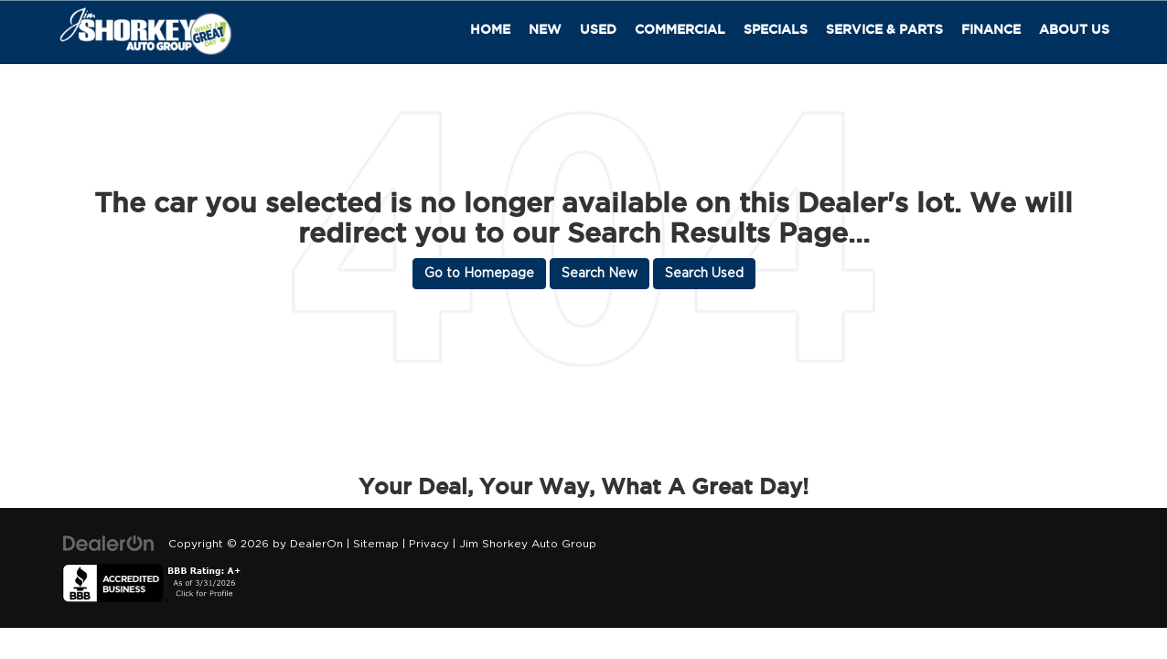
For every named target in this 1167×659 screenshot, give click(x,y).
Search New (599, 273)
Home (490, 30)
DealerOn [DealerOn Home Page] (316, 543)
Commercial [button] (680, 30)
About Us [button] (1074, 30)
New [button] (545, 30)
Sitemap (376, 543)
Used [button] (598, 30)
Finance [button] (991, 30)
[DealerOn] (108, 543)
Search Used (704, 273)
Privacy (429, 543)
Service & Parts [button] (884, 30)
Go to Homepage (479, 273)
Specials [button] (776, 30)
